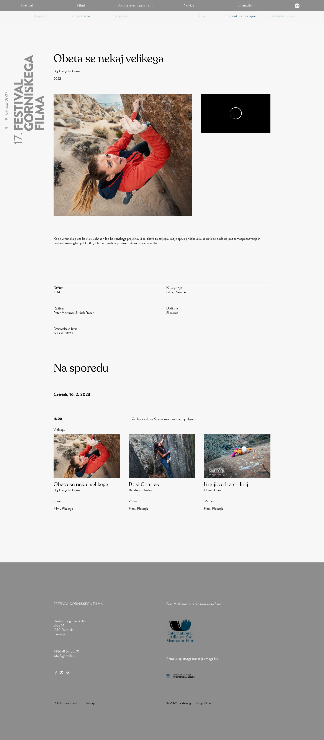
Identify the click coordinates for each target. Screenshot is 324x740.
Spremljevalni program (135, 5)
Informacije (243, 5)
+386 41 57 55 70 (66, 651)
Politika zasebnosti (66, 702)
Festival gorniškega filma (78, 603)
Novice (189, 5)
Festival (27, 5)
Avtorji (90, 702)
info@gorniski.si (64, 655)
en (297, 5)
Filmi (81, 5)
